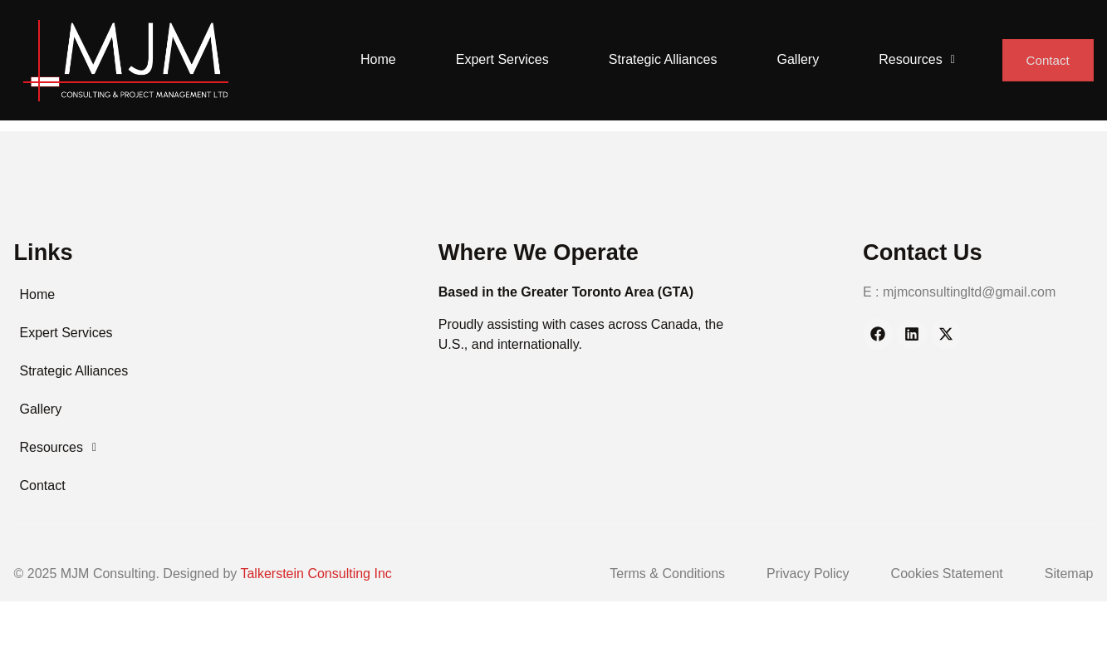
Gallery (795, 59)
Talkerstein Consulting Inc (315, 573)
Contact (1046, 60)
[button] (913, 60)
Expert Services (499, 59)
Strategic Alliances (659, 59)
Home (375, 59)
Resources (913, 59)
